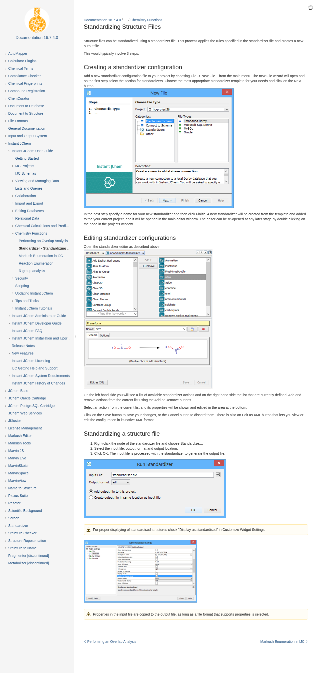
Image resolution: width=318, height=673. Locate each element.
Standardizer (18, 526)
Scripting (22, 286)
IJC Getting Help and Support (35, 368)
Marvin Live (17, 458)
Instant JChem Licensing (31, 361)
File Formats (18, 121)
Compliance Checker (24, 76)
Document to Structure (25, 113)
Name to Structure (22, 488)
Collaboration (25, 196)
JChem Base (18, 391)
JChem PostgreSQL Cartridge (31, 406)
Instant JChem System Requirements (41, 376)
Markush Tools (19, 443)
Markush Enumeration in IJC (41, 256)
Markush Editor (20, 436)
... (125, 20)
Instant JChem (19, 143)
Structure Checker (22, 533)
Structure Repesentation (27, 541)
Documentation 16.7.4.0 (102, 20)
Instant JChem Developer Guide (37, 323)
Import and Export (29, 203)
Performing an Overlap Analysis (43, 241)
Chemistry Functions (31, 233)
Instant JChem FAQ (27, 331)
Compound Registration (26, 91)
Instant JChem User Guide (32, 151)
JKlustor (14, 421)
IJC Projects (24, 166)
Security (21, 278)
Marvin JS (16, 451)
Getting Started (27, 158)
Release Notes (23, 346)
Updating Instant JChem (34, 293)
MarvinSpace (18, 473)
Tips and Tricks (27, 301)
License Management (25, 428)
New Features (23, 353)
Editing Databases (29, 211)
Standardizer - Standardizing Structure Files (49, 248)
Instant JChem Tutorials (33, 308)
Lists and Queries (28, 188)
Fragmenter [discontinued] (28, 556)
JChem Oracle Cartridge (27, 398)
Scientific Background (25, 511)
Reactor (14, 503)
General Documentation (26, 128)
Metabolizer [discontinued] (28, 563)
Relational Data (27, 218)
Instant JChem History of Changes (38, 383)
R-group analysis (32, 271)
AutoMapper (17, 53)
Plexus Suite (18, 496)
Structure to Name (22, 548)
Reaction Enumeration (36, 263)
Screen (13, 518)
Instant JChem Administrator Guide (39, 316)
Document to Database (26, 106)
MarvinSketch (19, 466)
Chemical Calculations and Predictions (45, 226)
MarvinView (17, 481)
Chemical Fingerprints (25, 83)
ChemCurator (18, 98)
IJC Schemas (25, 173)
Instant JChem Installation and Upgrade (42, 338)
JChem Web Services (25, 413)
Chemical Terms (20, 68)
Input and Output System (27, 136)
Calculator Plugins (22, 61)
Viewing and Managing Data (37, 181)
